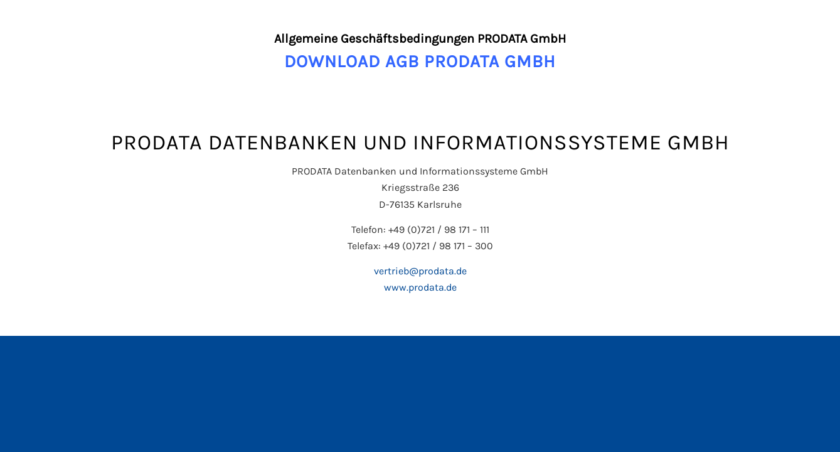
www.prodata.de (420, 287)
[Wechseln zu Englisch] (420, 349)
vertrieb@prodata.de (420, 271)
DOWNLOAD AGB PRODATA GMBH (420, 61)
